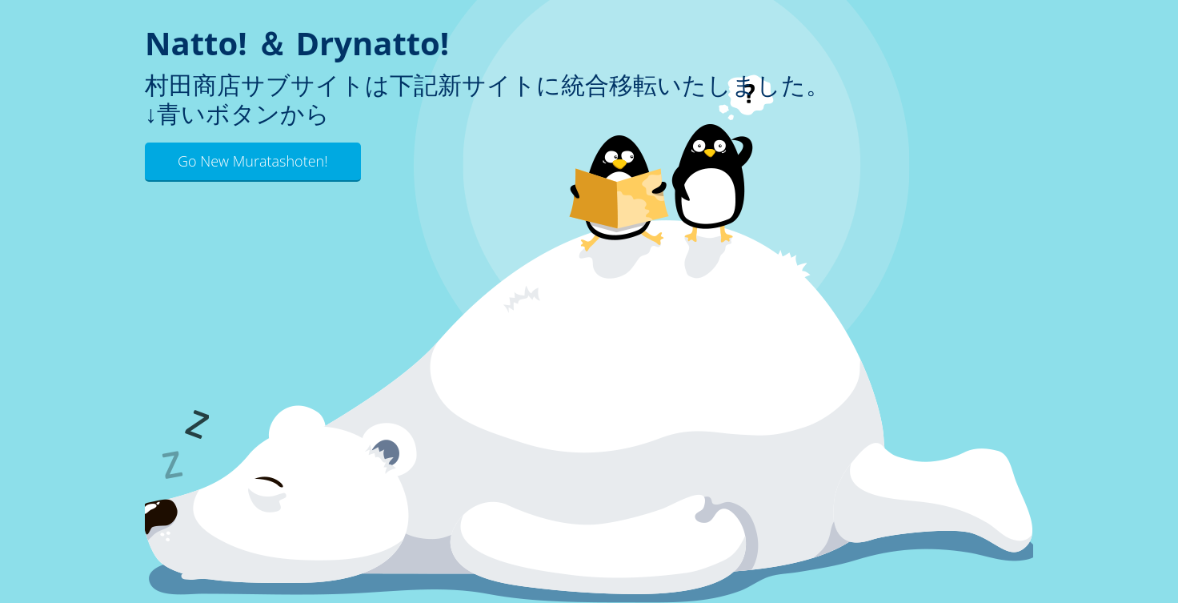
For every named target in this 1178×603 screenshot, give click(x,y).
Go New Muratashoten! (253, 161)
